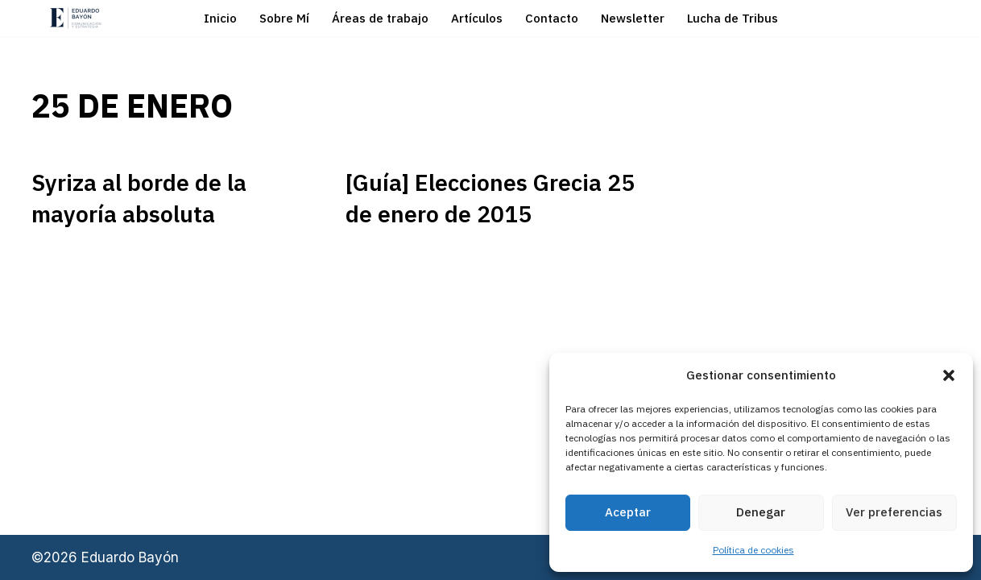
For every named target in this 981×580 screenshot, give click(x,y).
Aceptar (628, 512)
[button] (949, 375)
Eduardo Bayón (130, 557)
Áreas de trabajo (380, 18)
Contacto (551, 18)
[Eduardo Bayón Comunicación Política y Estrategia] (75, 18)
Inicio (220, 18)
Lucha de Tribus (732, 18)
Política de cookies (753, 550)
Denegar (760, 512)
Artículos (477, 18)
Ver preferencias (894, 512)
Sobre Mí (284, 18)
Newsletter (632, 18)
